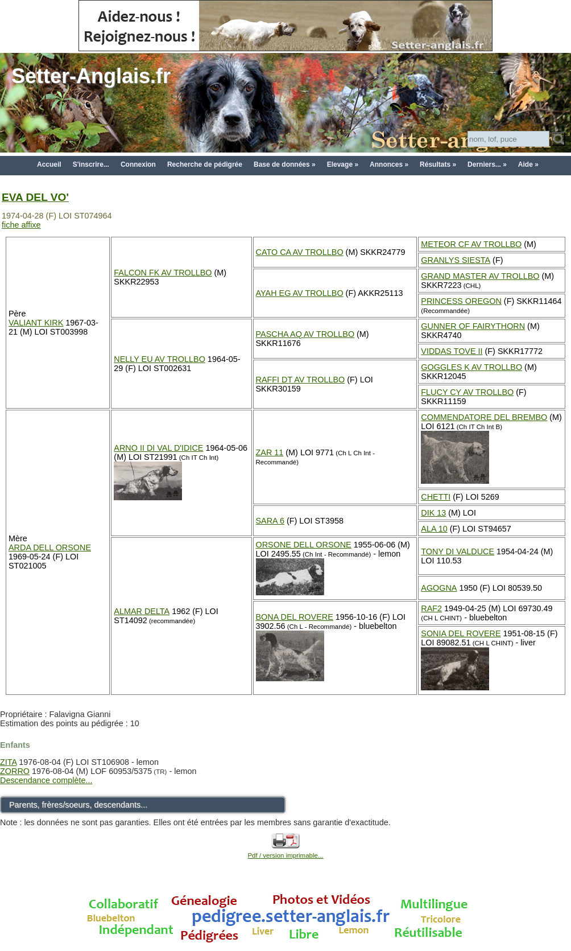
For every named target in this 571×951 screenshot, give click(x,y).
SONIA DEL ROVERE (460, 633)
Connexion (138, 164)
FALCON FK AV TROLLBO (163, 272)
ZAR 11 (270, 452)
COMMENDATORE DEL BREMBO (484, 417)
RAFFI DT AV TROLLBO (300, 379)
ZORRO (15, 771)
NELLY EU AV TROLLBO (159, 359)
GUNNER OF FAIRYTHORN (473, 326)
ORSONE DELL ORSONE (303, 544)
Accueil (49, 164)
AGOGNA (439, 587)
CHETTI (435, 496)
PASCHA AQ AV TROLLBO (305, 334)
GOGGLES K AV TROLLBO (471, 367)
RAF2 (431, 608)
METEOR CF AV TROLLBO (471, 244)
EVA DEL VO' (35, 197)
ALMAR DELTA (141, 611)
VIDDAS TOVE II (451, 351)
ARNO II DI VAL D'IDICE (158, 447)
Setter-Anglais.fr (91, 76)
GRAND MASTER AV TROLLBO (480, 276)
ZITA (8, 762)
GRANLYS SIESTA (455, 260)
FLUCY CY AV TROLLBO (467, 392)
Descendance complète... (46, 780)
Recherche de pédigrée (204, 164)
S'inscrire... (91, 164)
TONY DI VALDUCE (457, 551)
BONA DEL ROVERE (294, 616)
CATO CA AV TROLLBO (300, 252)
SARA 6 (270, 520)
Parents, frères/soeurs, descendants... (78, 804)
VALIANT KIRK (36, 322)
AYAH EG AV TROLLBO (300, 293)
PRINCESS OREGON (461, 301)
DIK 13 (433, 512)
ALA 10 (434, 528)
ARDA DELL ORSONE (50, 547)
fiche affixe (21, 224)
